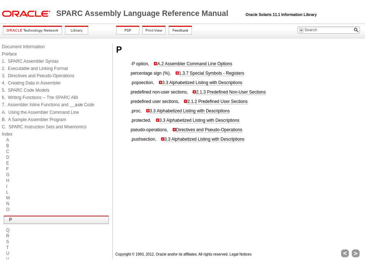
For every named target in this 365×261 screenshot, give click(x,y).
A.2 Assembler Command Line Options (194, 63)
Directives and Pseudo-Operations (209, 129)
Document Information (23, 46)
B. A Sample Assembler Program (34, 119)
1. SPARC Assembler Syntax (30, 61)
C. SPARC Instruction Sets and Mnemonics (44, 126)
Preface (9, 54)
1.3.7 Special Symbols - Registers (211, 73)
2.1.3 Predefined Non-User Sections (231, 92)
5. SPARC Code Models (25, 90)
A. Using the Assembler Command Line (40, 112)
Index (7, 134)
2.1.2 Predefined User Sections (217, 101)
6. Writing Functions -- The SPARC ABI (40, 97)
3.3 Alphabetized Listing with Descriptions (202, 82)
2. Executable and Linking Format (35, 68)
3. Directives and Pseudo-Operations (38, 75)
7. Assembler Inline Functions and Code (48, 104)
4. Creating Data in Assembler (31, 83)
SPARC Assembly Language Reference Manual (143, 13)
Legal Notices (241, 254)
